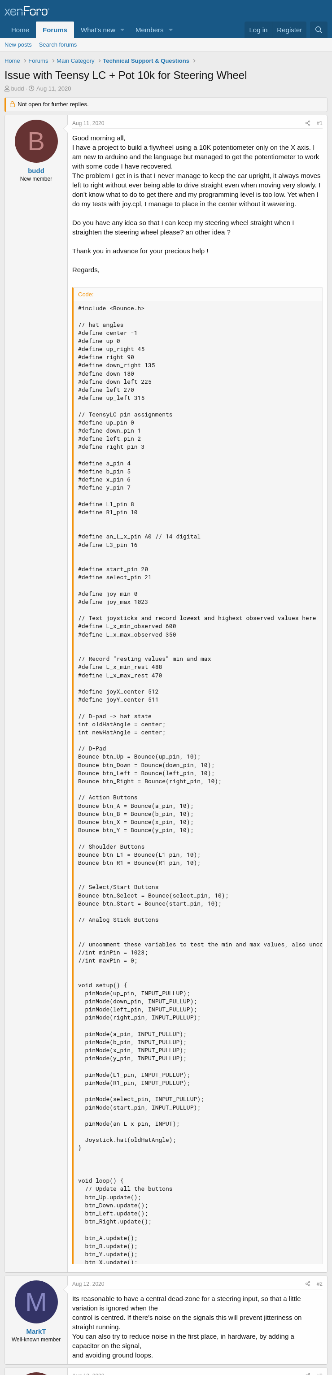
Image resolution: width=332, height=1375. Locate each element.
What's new (98, 30)
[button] (122, 30)
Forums (55, 30)
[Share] (308, 123)
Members (149, 30)
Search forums (58, 44)
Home (20, 30)
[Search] (319, 30)
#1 (320, 123)
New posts (18, 44)
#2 (320, 1284)
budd (17, 88)
